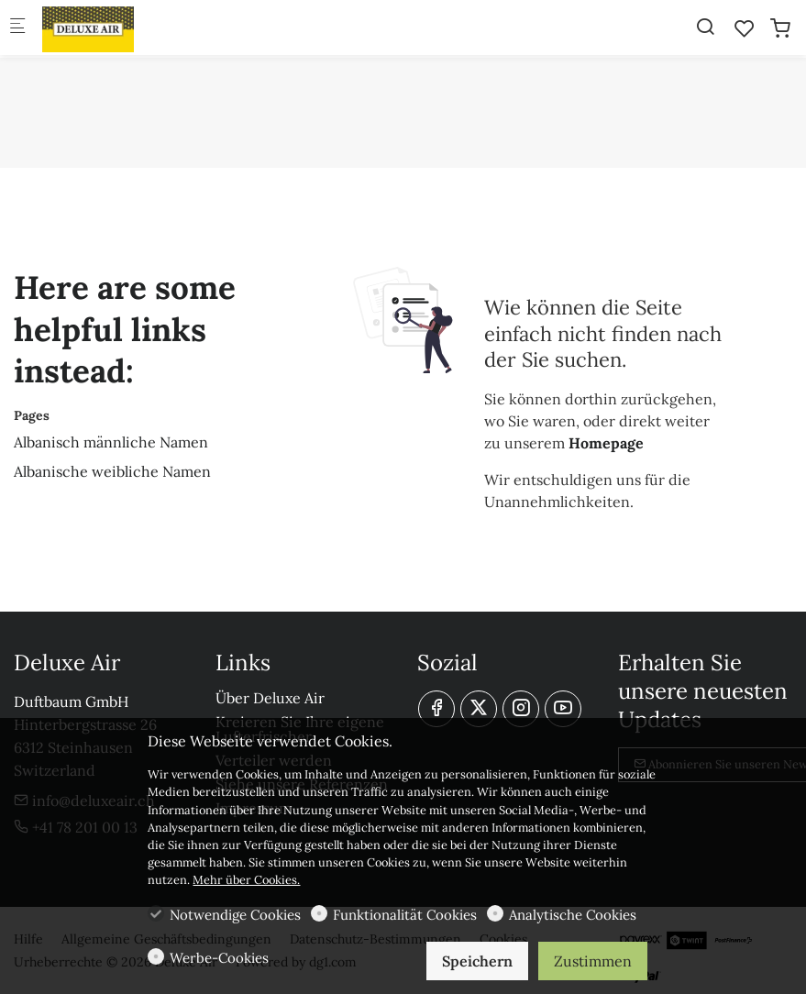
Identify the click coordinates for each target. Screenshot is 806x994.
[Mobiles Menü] (17, 28)
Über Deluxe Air (270, 698)
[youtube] (563, 708)
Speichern (477, 961)
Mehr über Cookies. (246, 880)
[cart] (780, 28)
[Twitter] (478, 708)
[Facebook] (436, 708)
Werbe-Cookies (219, 957)
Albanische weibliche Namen (112, 471)
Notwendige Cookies (235, 914)
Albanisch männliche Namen (111, 442)
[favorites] (744, 28)
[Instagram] (520, 708)
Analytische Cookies (572, 914)
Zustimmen (593, 961)
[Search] (705, 27)
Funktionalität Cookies (405, 914)
